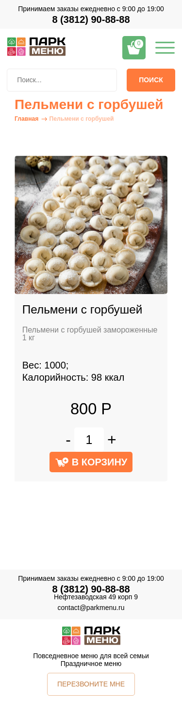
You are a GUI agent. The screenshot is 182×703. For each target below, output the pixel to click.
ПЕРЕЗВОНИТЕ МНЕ (91, 684)
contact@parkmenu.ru (91, 607)
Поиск (151, 80)
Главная (26, 118)
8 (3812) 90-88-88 (91, 20)
